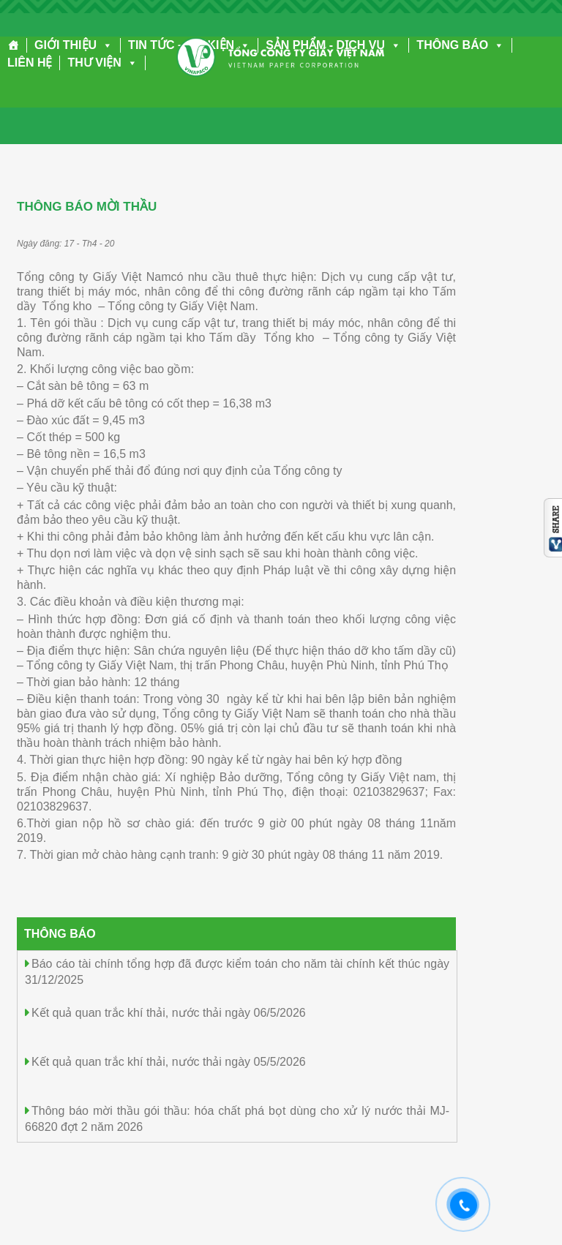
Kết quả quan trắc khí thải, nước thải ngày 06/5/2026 (168, 1013)
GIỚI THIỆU (73, 45)
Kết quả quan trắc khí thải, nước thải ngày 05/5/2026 (168, 1062)
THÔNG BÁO (460, 45)
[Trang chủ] (13, 45)
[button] (105, 45)
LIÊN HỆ (29, 62)
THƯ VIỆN (102, 62)
